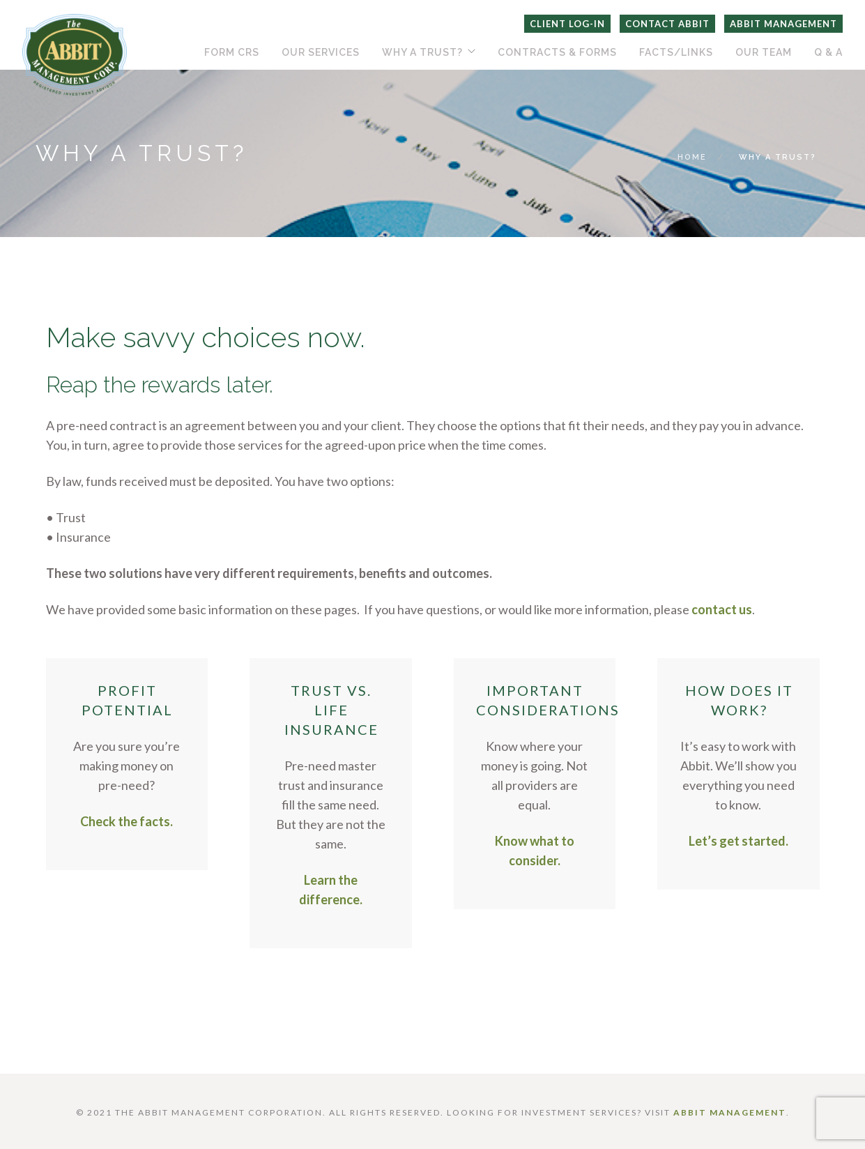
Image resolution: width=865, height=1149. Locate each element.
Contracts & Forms (557, 52)
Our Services (321, 52)
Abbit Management (783, 23)
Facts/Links (676, 52)
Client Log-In (567, 23)
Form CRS (231, 52)
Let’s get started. (738, 841)
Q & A (828, 52)
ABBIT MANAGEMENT (729, 1112)
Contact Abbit (667, 23)
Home (692, 157)
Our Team (763, 52)
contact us (721, 609)
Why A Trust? (422, 52)
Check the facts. (126, 821)
